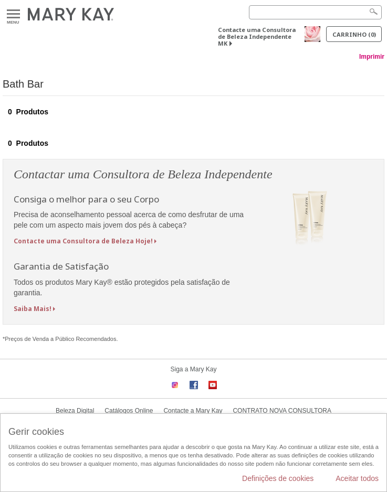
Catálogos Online (128, 410)
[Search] (315, 12)
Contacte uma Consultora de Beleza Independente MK (257, 36)
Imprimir (371, 56)
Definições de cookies (277, 478)
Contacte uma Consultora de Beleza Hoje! (83, 241)
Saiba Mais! (32, 308)
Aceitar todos (357, 478)
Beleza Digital (75, 410)
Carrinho (354, 34)
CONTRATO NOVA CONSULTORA (282, 410)
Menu (13, 14)
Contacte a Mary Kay (192, 410)
